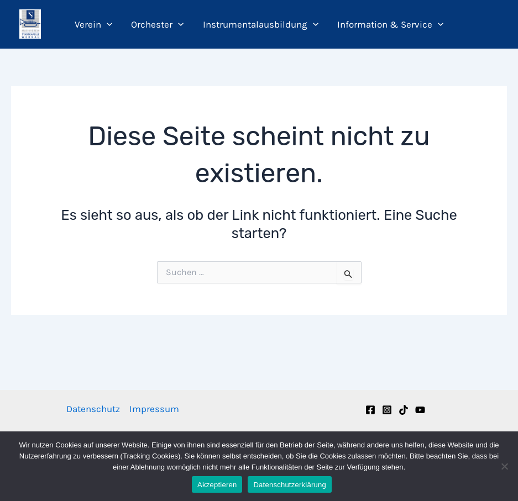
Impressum (154, 408)
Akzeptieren (217, 485)
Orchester (157, 24)
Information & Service (390, 24)
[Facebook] (370, 410)
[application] (106, 24)
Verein (93, 24)
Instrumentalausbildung (260, 24)
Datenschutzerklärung (289, 485)
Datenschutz (93, 408)
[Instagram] (387, 410)
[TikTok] (404, 410)
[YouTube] (420, 410)
